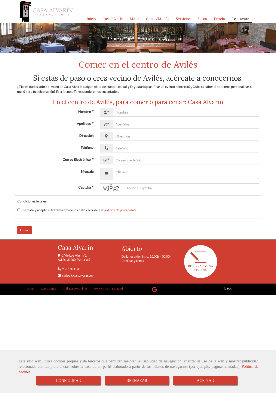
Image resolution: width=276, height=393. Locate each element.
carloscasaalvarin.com (78, 277)
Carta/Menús (157, 20)
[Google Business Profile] (154, 292)
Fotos (202, 20)
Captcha (84, 190)
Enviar (24, 232)
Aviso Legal (48, 291)
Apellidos (84, 126)
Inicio (91, 20)
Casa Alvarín (112, 20)
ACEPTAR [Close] (205, 380)
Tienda (219, 20)
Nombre (84, 114)
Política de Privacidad (108, 291)
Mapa (134, 20)
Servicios (183, 20)
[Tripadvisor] (162, 292)
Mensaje (87, 173)
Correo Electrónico (77, 162)
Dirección (86, 138)
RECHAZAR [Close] (136, 380)
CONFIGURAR (68, 380)
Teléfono (86, 150)
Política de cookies (75, 291)
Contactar (240, 20)
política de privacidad (120, 212)
